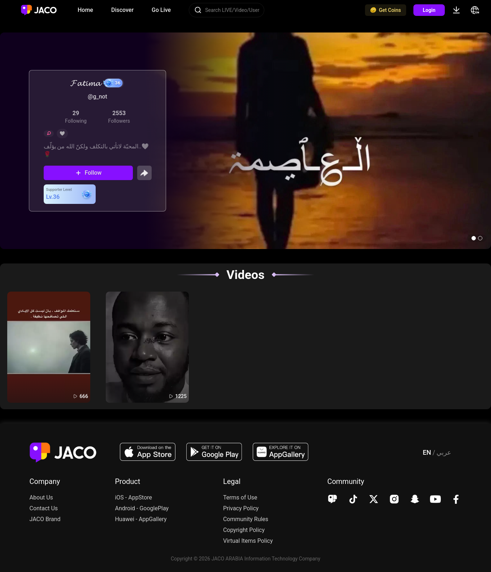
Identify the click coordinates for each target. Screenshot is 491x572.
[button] (474, 238)
